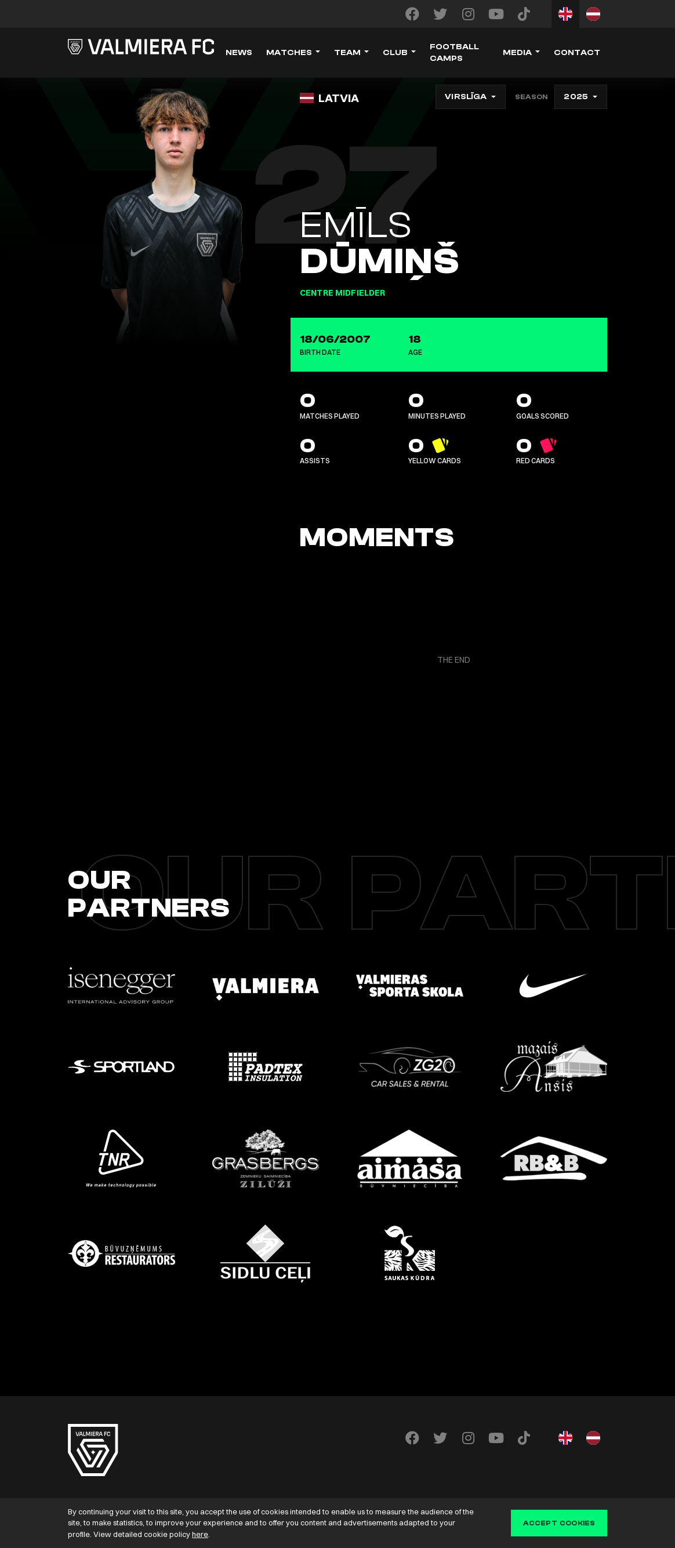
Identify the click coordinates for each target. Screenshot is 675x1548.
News (239, 52)
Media (517, 52)
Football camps (454, 52)
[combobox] (471, 97)
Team (347, 52)
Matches (289, 52)
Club (395, 52)
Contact (577, 52)
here (200, 1534)
